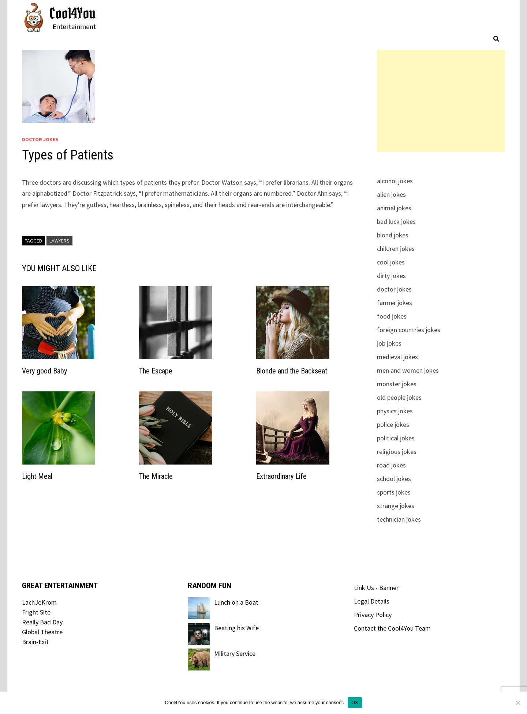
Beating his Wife (236, 628)
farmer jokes (394, 302)
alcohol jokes (395, 181)
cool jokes (391, 262)
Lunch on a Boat (236, 602)
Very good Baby (44, 371)
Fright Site (36, 612)
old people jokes (399, 397)
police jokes (393, 424)
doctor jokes (40, 139)
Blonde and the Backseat (291, 371)
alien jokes (391, 194)
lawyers (59, 240)
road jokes (391, 465)
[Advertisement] (441, 101)
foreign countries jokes (408, 330)
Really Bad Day (42, 622)
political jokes (396, 438)
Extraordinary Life (281, 476)
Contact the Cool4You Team (392, 628)
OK (354, 702)
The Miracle (156, 476)
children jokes (396, 248)
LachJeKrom (39, 602)
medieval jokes (397, 357)
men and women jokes (408, 370)
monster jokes (396, 384)
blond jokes (392, 235)
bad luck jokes (396, 221)
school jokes (394, 478)
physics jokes (395, 411)
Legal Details (371, 601)
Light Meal (37, 476)
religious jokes (396, 451)
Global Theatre (42, 632)
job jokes (389, 343)
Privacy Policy (373, 614)
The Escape (155, 371)
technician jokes (399, 519)
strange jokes (395, 505)
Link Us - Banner (376, 587)
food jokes (392, 316)
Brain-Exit (35, 642)
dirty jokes (391, 275)
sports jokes (394, 492)
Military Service (234, 653)
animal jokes (394, 208)
